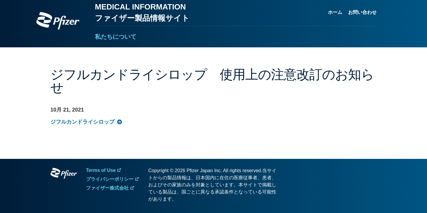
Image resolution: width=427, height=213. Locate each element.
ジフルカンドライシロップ (82, 122)
